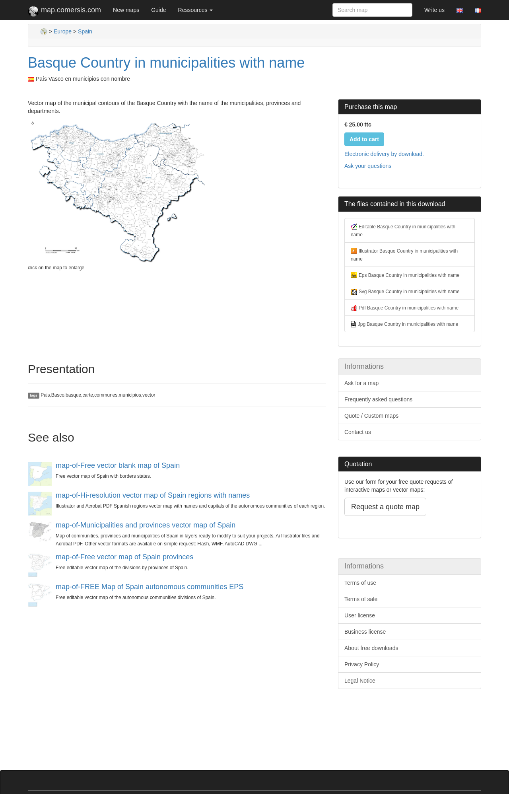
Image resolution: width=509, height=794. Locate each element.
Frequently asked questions (378, 399)
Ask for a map (361, 383)
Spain (85, 31)
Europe (63, 31)
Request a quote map (385, 507)
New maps (126, 10)
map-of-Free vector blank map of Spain (118, 465)
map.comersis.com (64, 11)
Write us (434, 10)
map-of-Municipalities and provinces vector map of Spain (145, 525)
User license (359, 615)
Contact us (357, 432)
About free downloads (371, 648)
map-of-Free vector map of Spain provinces (124, 557)
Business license (365, 632)
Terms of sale (360, 599)
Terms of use (360, 583)
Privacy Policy (361, 664)
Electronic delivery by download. (384, 154)
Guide (158, 10)
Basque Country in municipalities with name (166, 62)
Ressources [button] (195, 10)
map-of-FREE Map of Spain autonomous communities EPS (149, 587)
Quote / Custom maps (371, 416)
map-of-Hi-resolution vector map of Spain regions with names (153, 495)
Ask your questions (367, 166)
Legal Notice (359, 680)
